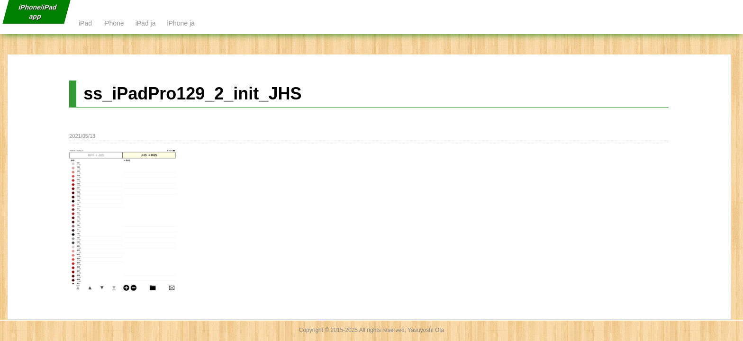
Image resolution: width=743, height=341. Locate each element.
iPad (85, 23)
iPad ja (146, 23)
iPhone (113, 23)
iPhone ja (180, 23)
